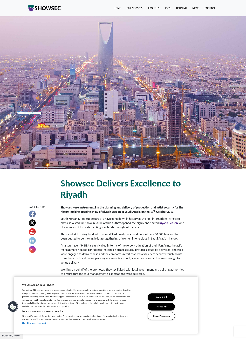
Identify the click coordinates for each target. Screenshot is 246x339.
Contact (210, 8)
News (195, 8)
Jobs (167, 8)
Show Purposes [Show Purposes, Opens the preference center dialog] (161, 315)
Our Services (134, 8)
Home (117, 8)
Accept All (161, 297)
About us (154, 8)
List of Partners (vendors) (34, 323)
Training (181, 8)
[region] (106, 305)
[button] (13, 306)
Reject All (161, 306)
